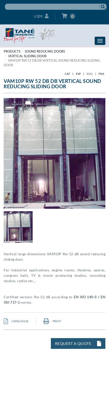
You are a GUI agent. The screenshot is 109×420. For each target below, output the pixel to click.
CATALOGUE (16, 321)
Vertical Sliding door (27, 56)
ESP (78, 74)
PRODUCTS (12, 51)
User (41, 16)
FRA (101, 74)
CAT (67, 74)
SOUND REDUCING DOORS (45, 51)
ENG (90, 74)
